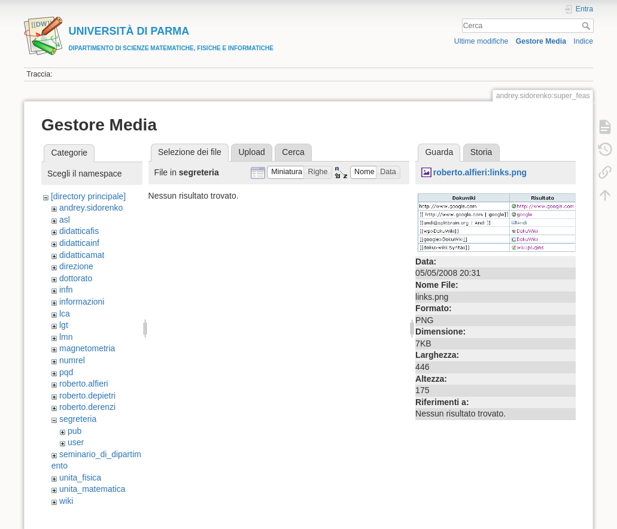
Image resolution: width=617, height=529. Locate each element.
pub (74, 431)
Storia (481, 152)
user (76, 442)
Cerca (587, 26)
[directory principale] (88, 196)
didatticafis (79, 231)
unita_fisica (80, 477)
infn (66, 289)
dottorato (75, 278)
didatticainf (79, 243)
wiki (66, 501)
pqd (66, 372)
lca (64, 313)
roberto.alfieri (83, 383)
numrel (72, 360)
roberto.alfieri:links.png (480, 172)
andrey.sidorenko (91, 207)
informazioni (81, 301)
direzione (76, 266)
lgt (63, 325)
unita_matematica (92, 489)
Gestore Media (541, 41)
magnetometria (87, 348)
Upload (251, 152)
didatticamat (81, 255)
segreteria (77, 419)
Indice (583, 41)
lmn (66, 337)
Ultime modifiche (481, 41)
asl (64, 219)
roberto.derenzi (87, 407)
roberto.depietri (87, 395)
